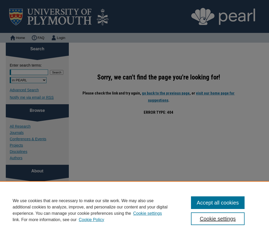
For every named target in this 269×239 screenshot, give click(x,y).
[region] (134, 210)
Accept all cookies (218, 203)
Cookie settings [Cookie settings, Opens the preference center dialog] (218, 219)
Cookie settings (147, 213)
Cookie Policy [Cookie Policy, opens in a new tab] (91, 219)
